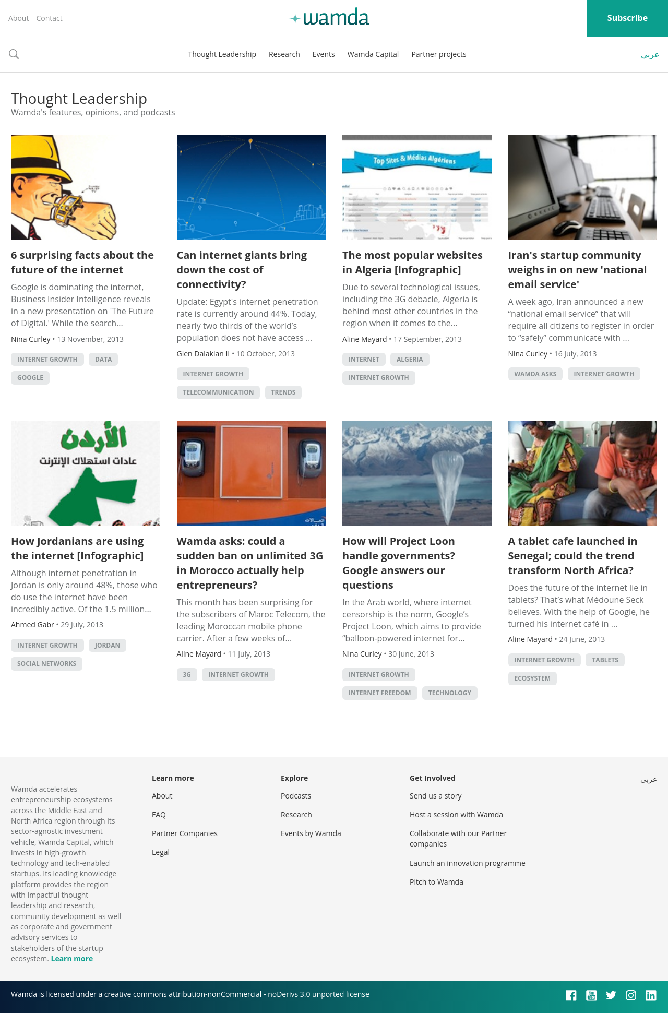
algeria (410, 359)
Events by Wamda (311, 833)
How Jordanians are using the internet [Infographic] (77, 548)
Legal (161, 852)
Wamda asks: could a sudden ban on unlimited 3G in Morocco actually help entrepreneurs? (250, 563)
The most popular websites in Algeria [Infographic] (412, 262)
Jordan (107, 645)
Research (284, 54)
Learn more (72, 958)
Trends (283, 392)
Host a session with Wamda (456, 814)
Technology (449, 692)
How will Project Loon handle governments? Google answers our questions (398, 563)
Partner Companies (185, 833)
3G (187, 674)
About (18, 18)
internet (364, 359)
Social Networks (46, 663)
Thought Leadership (222, 54)
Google (30, 377)
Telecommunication (218, 392)
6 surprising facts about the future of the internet (82, 262)
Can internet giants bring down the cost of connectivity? (242, 269)
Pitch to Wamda (436, 882)
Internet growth (47, 359)
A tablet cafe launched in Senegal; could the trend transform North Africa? (573, 555)
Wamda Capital (373, 54)
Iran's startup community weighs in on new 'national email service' (577, 269)
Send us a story (435, 796)
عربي (650, 54)
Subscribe (627, 17)
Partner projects (438, 54)
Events (324, 54)
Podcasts (296, 796)
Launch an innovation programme (468, 863)
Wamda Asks (536, 374)
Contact (49, 18)
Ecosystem (533, 678)
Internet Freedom (380, 692)
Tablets (605, 660)
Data (103, 359)
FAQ (159, 814)
